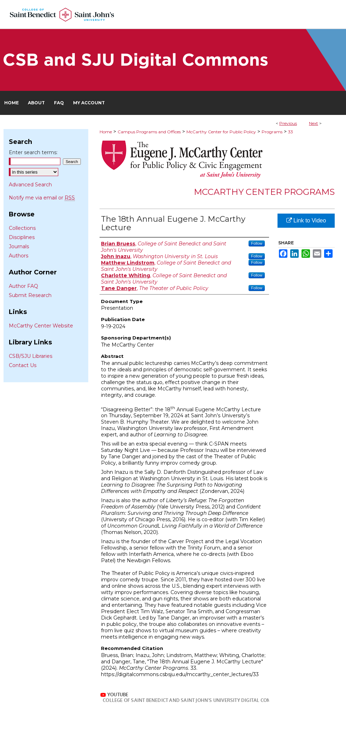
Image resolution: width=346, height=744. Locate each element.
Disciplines (22, 237)
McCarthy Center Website (41, 325)
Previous (288, 123)
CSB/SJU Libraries (30, 356)
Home (106, 131)
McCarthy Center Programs (264, 192)
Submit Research (30, 295)
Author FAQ (23, 286)
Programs (272, 131)
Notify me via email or (42, 197)
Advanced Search (30, 184)
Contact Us (22, 365)
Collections (22, 228)
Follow (256, 243)
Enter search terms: (33, 152)
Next (313, 123)
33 (290, 131)
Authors (18, 255)
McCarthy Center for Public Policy (221, 131)
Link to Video (306, 220)
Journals (19, 246)
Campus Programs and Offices (149, 131)
